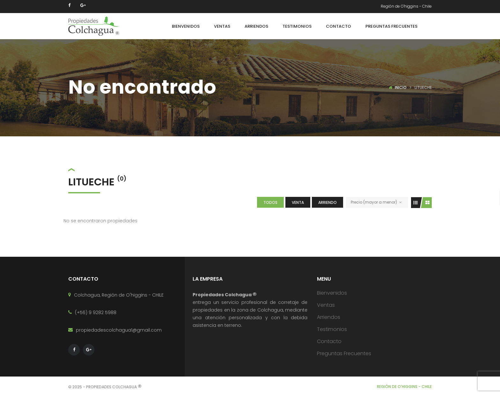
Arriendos (328, 317)
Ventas (326, 305)
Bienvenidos (332, 293)
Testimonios (332, 329)
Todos (270, 202)
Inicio (401, 87)
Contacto (329, 341)
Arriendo (327, 202)
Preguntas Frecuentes (344, 353)
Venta (298, 202)
